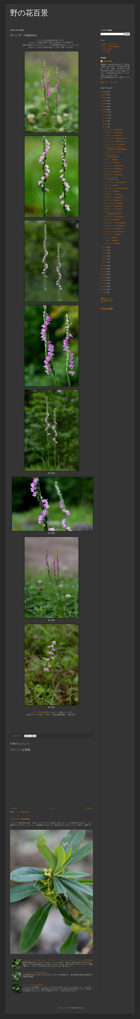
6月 (106, 247)
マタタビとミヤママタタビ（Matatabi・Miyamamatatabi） (116, 148)
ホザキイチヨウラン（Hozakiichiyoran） (112, 156)
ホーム (51, 808)
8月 (106, 124)
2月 (106, 259)
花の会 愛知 (107, 49)
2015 (105, 277)
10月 (106, 118)
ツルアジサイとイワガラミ (113, 152)
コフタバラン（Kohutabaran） (114, 217)
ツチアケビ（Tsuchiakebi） (113, 200)
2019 (105, 266)
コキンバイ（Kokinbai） (112, 243)
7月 (106, 127)
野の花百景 (29, 13)
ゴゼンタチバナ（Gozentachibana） (116, 188)
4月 (106, 253)
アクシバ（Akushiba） (112, 185)
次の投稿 (14, 808)
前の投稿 (89, 808)
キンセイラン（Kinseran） (113, 194)
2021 (105, 106)
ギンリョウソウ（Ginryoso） (114, 203)
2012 (105, 286)
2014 (105, 280)
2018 (105, 269)
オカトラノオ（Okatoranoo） (114, 141)
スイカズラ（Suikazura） (113, 220)
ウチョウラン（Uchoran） (113, 234)
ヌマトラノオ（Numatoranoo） (115, 166)
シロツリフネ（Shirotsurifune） (33, 985)
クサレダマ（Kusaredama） (114, 174)
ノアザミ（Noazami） (111, 240)
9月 (106, 121)
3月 (106, 256)
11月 (106, 115)
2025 (105, 95)
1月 (106, 262)
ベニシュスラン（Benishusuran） (115, 138)
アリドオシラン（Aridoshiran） (115, 144)
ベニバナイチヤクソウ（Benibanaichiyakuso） (113, 213)
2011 (105, 289)
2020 (105, 109)
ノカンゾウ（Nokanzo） (112, 163)
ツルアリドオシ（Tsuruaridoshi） (115, 182)
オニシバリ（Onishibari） (20, 819)
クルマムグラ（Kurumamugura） (115, 223)
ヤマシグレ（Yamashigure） (114, 129)
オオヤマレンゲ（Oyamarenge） (115, 226)
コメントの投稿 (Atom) (22, 812)
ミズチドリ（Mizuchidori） (113, 135)
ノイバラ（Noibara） (111, 237)
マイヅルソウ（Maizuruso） (113, 228)
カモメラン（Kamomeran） (113, 209)
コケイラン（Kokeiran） (112, 191)
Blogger (81, 1008)
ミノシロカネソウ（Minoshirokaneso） (35, 973)
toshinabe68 (107, 61)
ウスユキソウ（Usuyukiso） (113, 132)
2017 (105, 272)
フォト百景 (106, 52)
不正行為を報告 (107, 309)
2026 (105, 92)
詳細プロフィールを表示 (109, 82)
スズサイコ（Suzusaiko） (113, 172)
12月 (106, 112)
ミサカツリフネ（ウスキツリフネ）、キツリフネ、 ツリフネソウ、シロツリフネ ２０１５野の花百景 (57, 960)
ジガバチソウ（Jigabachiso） (114, 206)
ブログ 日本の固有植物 (110, 46)
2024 (105, 98)
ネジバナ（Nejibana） (111, 160)
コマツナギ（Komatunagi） (113, 169)
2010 (105, 292)
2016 (105, 274)
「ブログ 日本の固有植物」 (40, 712)
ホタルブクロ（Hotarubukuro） (115, 231)
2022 (105, 103)
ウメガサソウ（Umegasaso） (114, 197)
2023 (105, 100)
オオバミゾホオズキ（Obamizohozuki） (112, 178)
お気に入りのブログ (109, 44)
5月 (106, 250)
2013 (105, 283)
